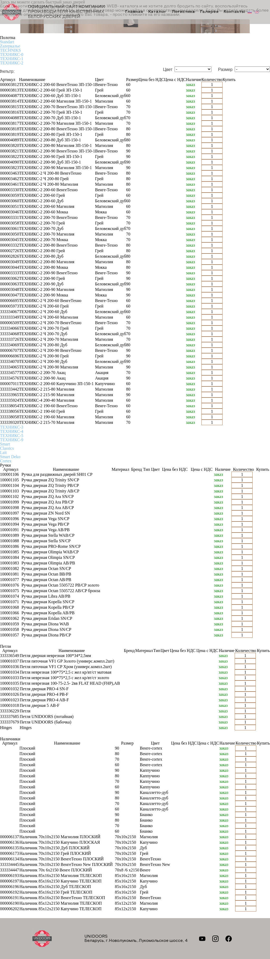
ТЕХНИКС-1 (11, 58)
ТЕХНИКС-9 (11, 440)
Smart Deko (10, 456)
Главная (135, 12)
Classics (7, 448)
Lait (3, 452)
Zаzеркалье (10, 46)
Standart (7, 42)
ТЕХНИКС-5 (11, 435)
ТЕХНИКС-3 (11, 427)
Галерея (210, 12)
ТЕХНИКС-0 (11, 54)
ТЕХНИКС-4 (11, 431)
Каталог (158, 12)
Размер (225, 70)
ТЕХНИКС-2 (11, 63)
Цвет (167, 70)
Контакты (234, 12)
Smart (5, 444)
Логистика (184, 12)
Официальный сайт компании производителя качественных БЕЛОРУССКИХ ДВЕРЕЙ (53, 12)
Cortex (6, 461)
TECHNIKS (10, 50)
